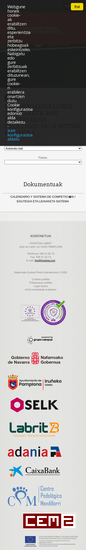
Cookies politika (41, 279)
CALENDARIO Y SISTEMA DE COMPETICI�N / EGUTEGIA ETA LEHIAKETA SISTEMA (42, 199)
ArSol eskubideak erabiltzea (40, 289)
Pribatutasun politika (40, 282)
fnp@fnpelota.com (45, 260)
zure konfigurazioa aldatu (20, 134)
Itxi (77, 6)
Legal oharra (41, 286)
